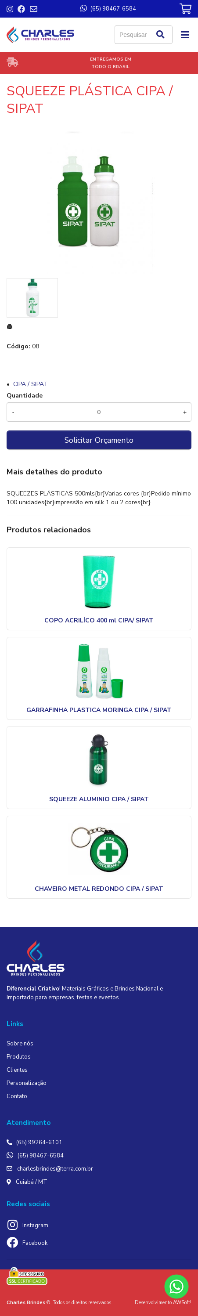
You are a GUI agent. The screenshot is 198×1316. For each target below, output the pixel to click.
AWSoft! (182, 1302)
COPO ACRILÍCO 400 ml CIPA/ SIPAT (99, 620)
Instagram (35, 1225)
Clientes (17, 1070)
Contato (17, 1096)
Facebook (34, 1243)
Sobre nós (20, 1044)
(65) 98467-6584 (41, 1156)
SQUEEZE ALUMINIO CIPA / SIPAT (99, 799)
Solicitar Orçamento (99, 440)
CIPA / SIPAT (30, 384)
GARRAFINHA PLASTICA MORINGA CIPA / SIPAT (99, 710)
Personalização (27, 1083)
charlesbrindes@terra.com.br (55, 1169)
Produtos (19, 1057)
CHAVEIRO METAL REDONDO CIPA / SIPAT (99, 889)
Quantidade (25, 395)
